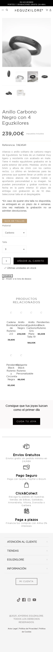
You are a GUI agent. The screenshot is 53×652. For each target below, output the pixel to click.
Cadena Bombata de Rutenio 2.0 (11, 328)
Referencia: (9, 144)
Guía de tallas (15, 221)
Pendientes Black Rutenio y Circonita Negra (12, 372)
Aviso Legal (12, 629)
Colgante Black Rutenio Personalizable (24, 369)
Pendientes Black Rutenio (43, 325)
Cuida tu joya (26, 421)
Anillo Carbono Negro (21, 325)
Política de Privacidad (28, 629)
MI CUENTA (26, 581)
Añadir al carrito (30, 261)
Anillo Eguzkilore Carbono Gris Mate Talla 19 (32, 329)
